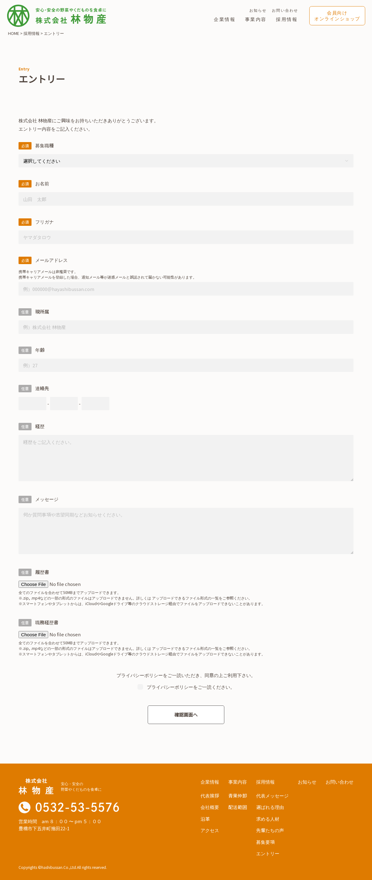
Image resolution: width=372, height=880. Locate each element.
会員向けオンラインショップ (337, 15)
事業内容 (256, 19)
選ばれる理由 (270, 805)
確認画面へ (185, 713)
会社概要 (210, 805)
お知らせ (258, 10)
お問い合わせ (285, 10)
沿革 (205, 817)
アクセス (210, 829)
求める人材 (267, 817)
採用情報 (287, 19)
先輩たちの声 (270, 829)
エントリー (267, 852)
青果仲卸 (237, 794)
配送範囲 (237, 805)
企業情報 (225, 19)
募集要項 (265, 840)
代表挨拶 (210, 794)
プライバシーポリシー (139, 674)
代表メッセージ (272, 794)
